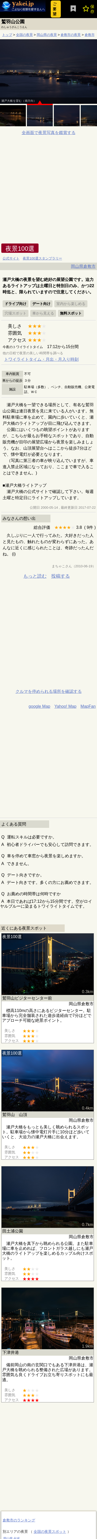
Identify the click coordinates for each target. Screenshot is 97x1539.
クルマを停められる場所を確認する (49, 691)
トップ (7, 35)
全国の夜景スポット (50, 1531)
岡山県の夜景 (47, 35)
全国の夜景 (24, 35)
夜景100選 (19, 248)
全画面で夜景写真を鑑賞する (49, 132)
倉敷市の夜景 (71, 35)
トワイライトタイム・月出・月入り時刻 (41, 359)
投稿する (60, 576)
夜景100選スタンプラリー (42, 258)
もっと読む (35, 576)
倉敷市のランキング (19, 1520)
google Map (39, 706)
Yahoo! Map (65, 706)
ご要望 (54, 9)
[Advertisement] (48, 192)
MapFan (88, 706)
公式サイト (11, 258)
